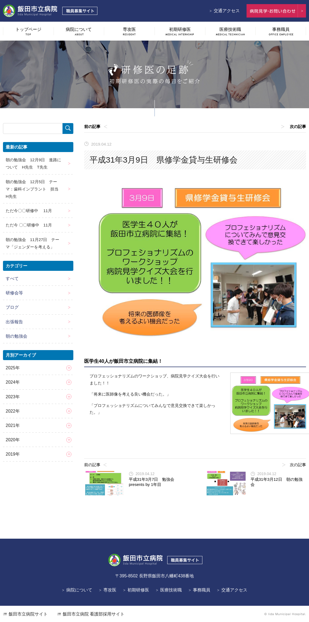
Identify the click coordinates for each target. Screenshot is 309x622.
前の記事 (92, 126)
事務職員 (201, 590)
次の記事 (298, 126)
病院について (79, 590)
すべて (12, 278)
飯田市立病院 (28, 614)
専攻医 (109, 590)
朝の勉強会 (16, 336)
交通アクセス (227, 10)
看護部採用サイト (93, 614)
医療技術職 (171, 590)
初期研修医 (138, 590)
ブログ (12, 307)
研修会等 (14, 293)
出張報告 (14, 322)
